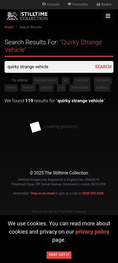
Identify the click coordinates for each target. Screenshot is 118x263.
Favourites (78, 4)
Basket (104, 4)
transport (103, 80)
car (61, 87)
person (46, 87)
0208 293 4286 (93, 193)
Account (50, 4)
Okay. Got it (59, 255)
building (102, 87)
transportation (45, 80)
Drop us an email (42, 193)
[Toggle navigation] (107, 16)
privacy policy (92, 231)
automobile (79, 87)
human (28, 87)
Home (9, 27)
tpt (66, 80)
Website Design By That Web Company (59, 212)
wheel (11, 87)
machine (81, 80)
